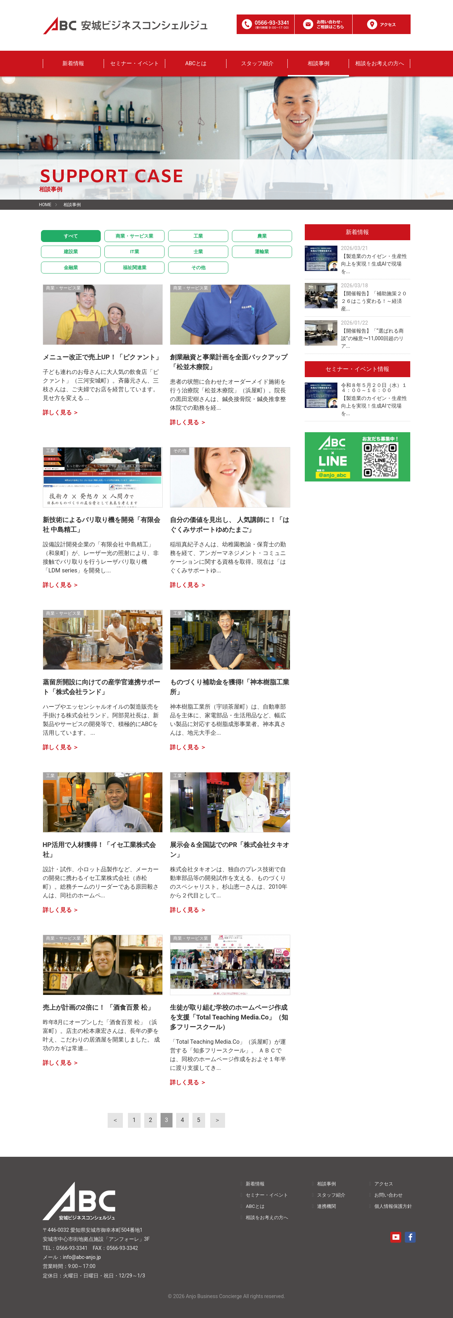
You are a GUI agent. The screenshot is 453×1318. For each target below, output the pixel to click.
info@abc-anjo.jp (82, 1257)
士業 (198, 251)
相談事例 (318, 63)
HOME (45, 204)
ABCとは (196, 63)
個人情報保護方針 (393, 1206)
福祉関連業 (134, 267)
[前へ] (117, 1120)
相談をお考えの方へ (379, 63)
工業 (198, 236)
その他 (198, 267)
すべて (71, 236)
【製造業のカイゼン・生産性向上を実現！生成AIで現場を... (374, 263)
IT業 (134, 251)
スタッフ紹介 (257, 63)
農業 (262, 236)
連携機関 (326, 1206)
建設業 (71, 251)
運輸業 (262, 251)
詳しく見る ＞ (61, 412)
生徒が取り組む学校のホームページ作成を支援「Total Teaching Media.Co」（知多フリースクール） (229, 1017)
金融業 (71, 267)
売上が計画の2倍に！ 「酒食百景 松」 (98, 1007)
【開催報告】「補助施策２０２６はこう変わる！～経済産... (374, 301)
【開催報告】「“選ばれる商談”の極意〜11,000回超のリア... (372, 338)
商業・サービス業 (134, 236)
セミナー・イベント (134, 63)
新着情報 (73, 63)
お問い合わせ (388, 1194)
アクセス (383, 1183)
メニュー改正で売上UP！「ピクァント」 (102, 357)
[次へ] (216, 1120)
